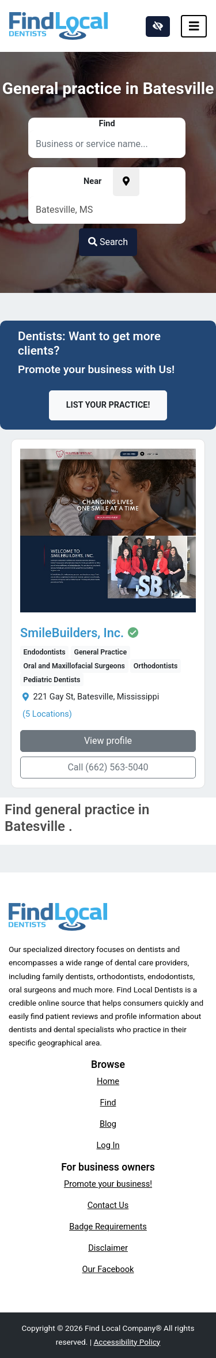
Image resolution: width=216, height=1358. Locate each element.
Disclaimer (108, 1248)
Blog (108, 1124)
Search (108, 241)
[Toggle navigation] (194, 26)
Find (108, 1102)
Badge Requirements (108, 1226)
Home (108, 1081)
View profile (108, 740)
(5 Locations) (47, 714)
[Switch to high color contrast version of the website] (158, 26)
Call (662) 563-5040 (107, 767)
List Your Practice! (108, 405)
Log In (108, 1145)
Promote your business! (108, 1184)
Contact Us (108, 1205)
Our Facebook (108, 1269)
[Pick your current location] (126, 181)
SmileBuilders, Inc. (72, 633)
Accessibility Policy (126, 1341)
